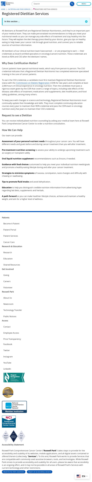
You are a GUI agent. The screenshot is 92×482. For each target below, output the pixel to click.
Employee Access (11, 333)
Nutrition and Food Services (19, 9)
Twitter (6, 350)
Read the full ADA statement (14, 472)
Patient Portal (9, 229)
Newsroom (8, 304)
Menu (84, 4)
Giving (6, 275)
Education (8, 258)
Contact (7, 326)
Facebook (7, 344)
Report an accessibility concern (39, 472)
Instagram (8, 356)
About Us (7, 298)
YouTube (7, 362)
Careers (7, 281)
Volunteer (7, 287)
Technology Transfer (12, 310)
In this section (12, 21)
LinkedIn (7, 369)
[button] (72, 4)
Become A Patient (11, 223)
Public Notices (9, 316)
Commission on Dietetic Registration (33, 83)
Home (3, 9)
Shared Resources (11, 264)
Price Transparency (12, 339)
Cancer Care (9, 242)
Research (7, 252)
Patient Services (10, 236)
